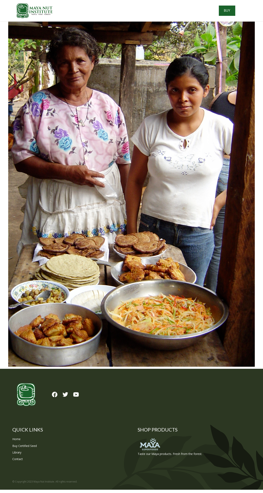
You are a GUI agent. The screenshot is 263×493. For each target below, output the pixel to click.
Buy (239, 12)
